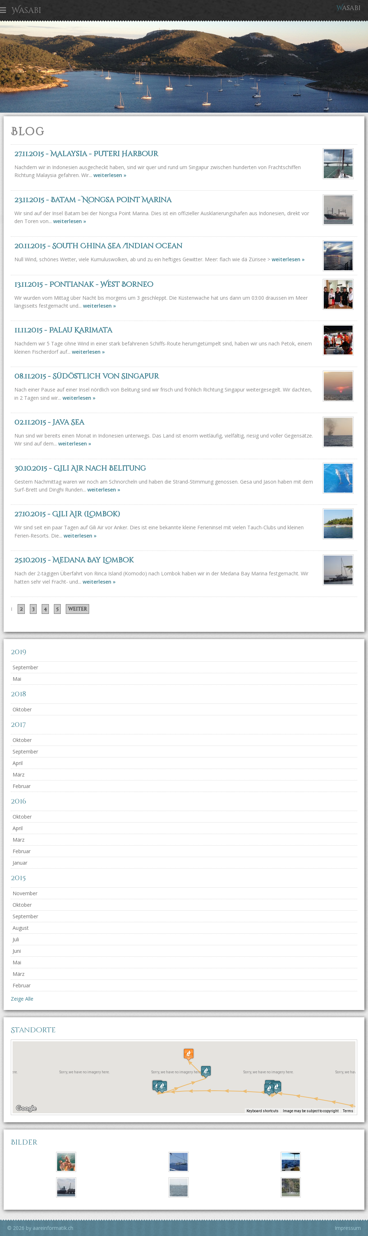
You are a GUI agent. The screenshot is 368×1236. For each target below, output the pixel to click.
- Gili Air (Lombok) (67, 514)
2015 (18, 878)
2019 (18, 652)
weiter (77, 609)
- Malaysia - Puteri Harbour (86, 154)
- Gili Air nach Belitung (80, 468)
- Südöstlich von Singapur (86, 376)
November (25, 893)
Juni (17, 950)
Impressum (348, 1227)
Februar (22, 786)
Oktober (22, 709)
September (25, 667)
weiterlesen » (109, 175)
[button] (269, 1089)
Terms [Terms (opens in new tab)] (348, 1111)
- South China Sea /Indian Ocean (98, 246)
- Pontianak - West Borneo (83, 284)
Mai (17, 678)
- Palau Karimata (63, 330)
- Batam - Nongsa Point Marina (92, 200)
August (21, 927)
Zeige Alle (22, 998)
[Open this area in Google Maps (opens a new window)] (26, 1108)
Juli (16, 939)
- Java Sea (49, 422)
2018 (18, 694)
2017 (18, 724)
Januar (20, 862)
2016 (18, 801)
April (18, 763)
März (18, 774)
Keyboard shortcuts (263, 1111)
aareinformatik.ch (53, 1227)
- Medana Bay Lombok (74, 560)
